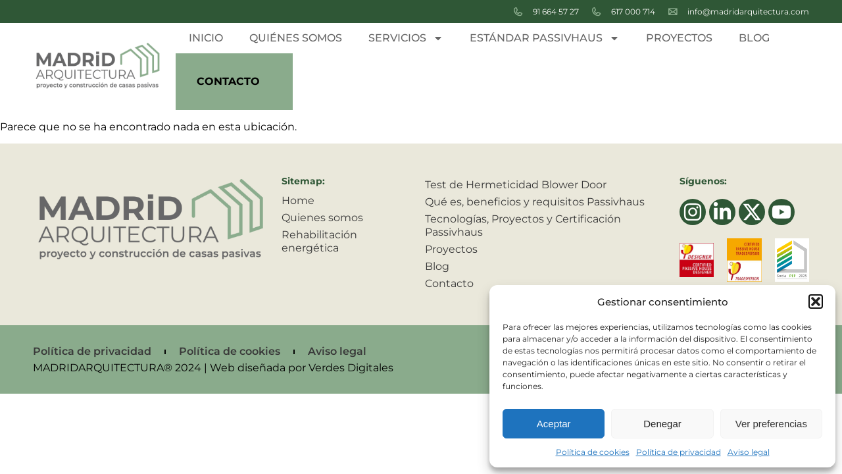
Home (298, 200)
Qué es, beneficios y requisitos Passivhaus (535, 202)
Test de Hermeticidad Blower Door (516, 184)
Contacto (228, 81)
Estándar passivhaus (545, 38)
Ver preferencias (771, 423)
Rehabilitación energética (319, 241)
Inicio (206, 38)
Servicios (405, 38)
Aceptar (554, 423)
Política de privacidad (678, 452)
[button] (815, 301)
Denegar (662, 423)
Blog (754, 38)
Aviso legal (749, 452)
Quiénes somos (295, 38)
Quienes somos (322, 217)
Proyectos (679, 38)
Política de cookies (593, 452)
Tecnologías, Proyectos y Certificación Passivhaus (523, 225)
